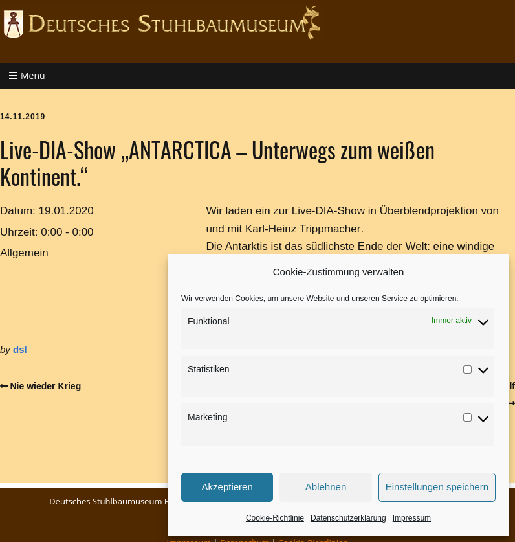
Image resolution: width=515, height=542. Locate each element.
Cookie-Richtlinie (275, 518)
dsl (20, 349)
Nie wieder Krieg (46, 386)
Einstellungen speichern (437, 486)
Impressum (412, 518)
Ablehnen (325, 486)
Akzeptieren (227, 486)
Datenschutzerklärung (348, 518)
